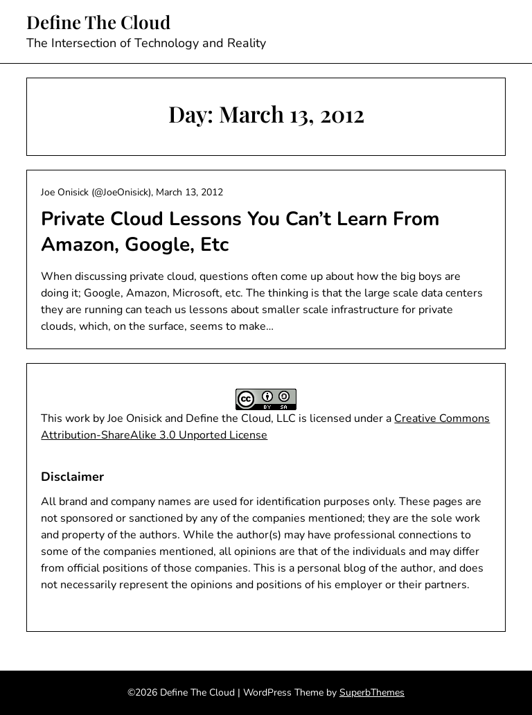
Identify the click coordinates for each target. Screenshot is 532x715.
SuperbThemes (372, 692)
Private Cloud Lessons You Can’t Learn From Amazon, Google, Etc (240, 231)
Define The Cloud (98, 22)
